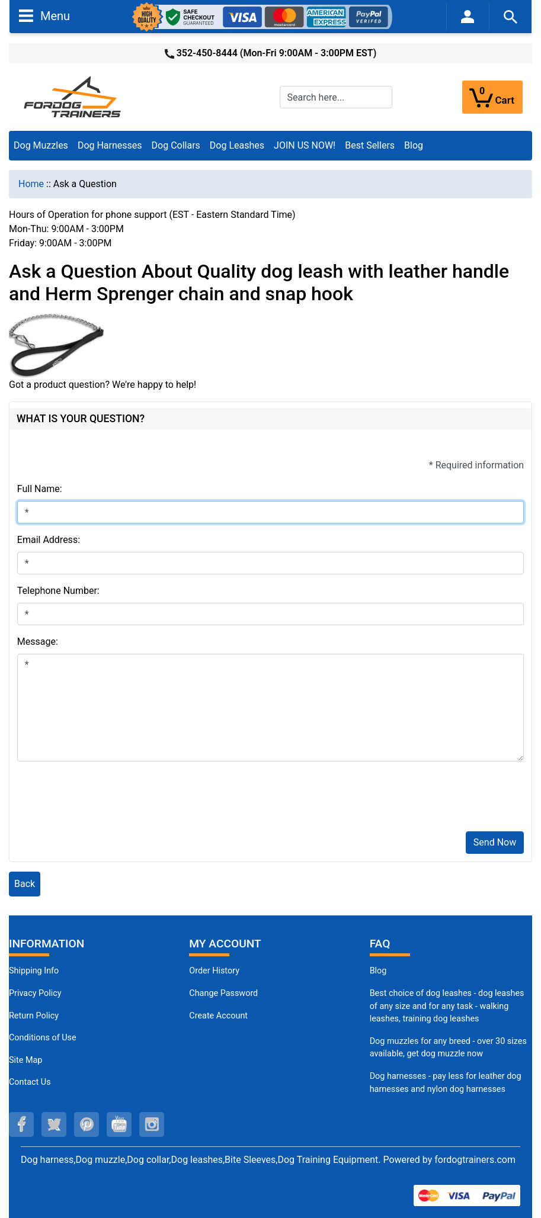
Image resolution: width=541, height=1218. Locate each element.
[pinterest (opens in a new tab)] (86, 1124)
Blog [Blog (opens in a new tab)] (413, 145)
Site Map (25, 1060)
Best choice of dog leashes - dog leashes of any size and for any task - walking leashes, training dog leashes (447, 1006)
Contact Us (30, 1082)
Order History (214, 971)
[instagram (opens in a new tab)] (152, 1124)
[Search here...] (336, 97)
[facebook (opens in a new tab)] (21, 1124)
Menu (44, 15)
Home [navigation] (31, 183)
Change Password (223, 993)
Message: (37, 641)
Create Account (218, 1016)
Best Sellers (370, 145)
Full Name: (39, 488)
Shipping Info (34, 971)
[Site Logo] (73, 96)
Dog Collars (176, 145)
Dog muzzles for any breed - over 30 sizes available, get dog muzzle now (448, 1047)
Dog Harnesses (110, 145)
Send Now (494, 842)
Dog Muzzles (41, 145)
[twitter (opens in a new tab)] (54, 1124)
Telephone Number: (58, 590)
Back (24, 883)
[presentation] (107, 799)
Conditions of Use (42, 1038)
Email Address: (48, 539)
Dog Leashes (237, 145)
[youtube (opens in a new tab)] (119, 1124)
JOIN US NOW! (304, 145)
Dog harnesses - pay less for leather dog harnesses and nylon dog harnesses (445, 1082)
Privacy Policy (35, 993)
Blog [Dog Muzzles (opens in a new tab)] (378, 971)
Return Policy (34, 1016)
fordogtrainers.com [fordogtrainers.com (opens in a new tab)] (475, 1159)
